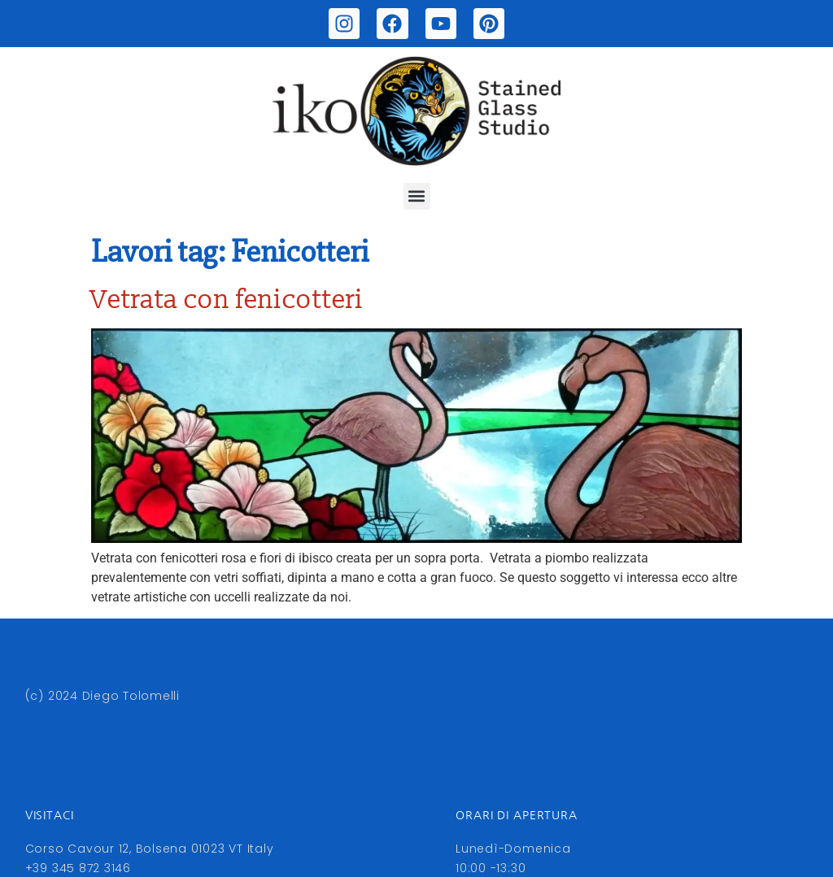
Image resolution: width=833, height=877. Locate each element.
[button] (416, 196)
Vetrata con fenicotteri (227, 300)
